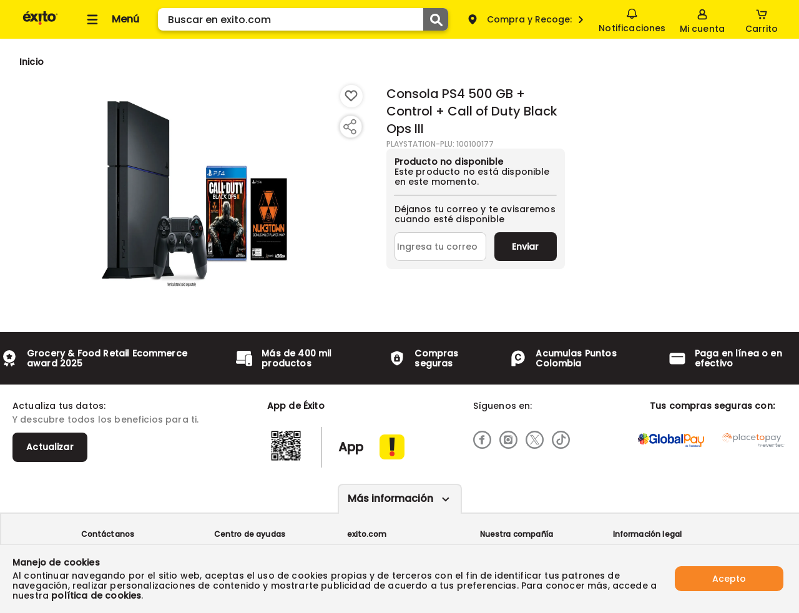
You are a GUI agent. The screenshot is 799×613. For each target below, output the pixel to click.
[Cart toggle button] (761, 19)
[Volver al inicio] (40, 24)
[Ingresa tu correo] (440, 246)
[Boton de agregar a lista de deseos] (351, 96)
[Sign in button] (702, 19)
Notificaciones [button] (632, 18)
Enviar (525, 246)
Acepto (729, 578)
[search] (303, 19)
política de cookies (96, 595)
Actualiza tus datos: (58, 406)
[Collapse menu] (111, 19)
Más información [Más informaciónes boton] (390, 498)
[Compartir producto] (349, 126)
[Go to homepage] (31, 61)
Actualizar (50, 447)
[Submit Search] (435, 19)
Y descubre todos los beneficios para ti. (105, 419)
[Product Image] (195, 194)
